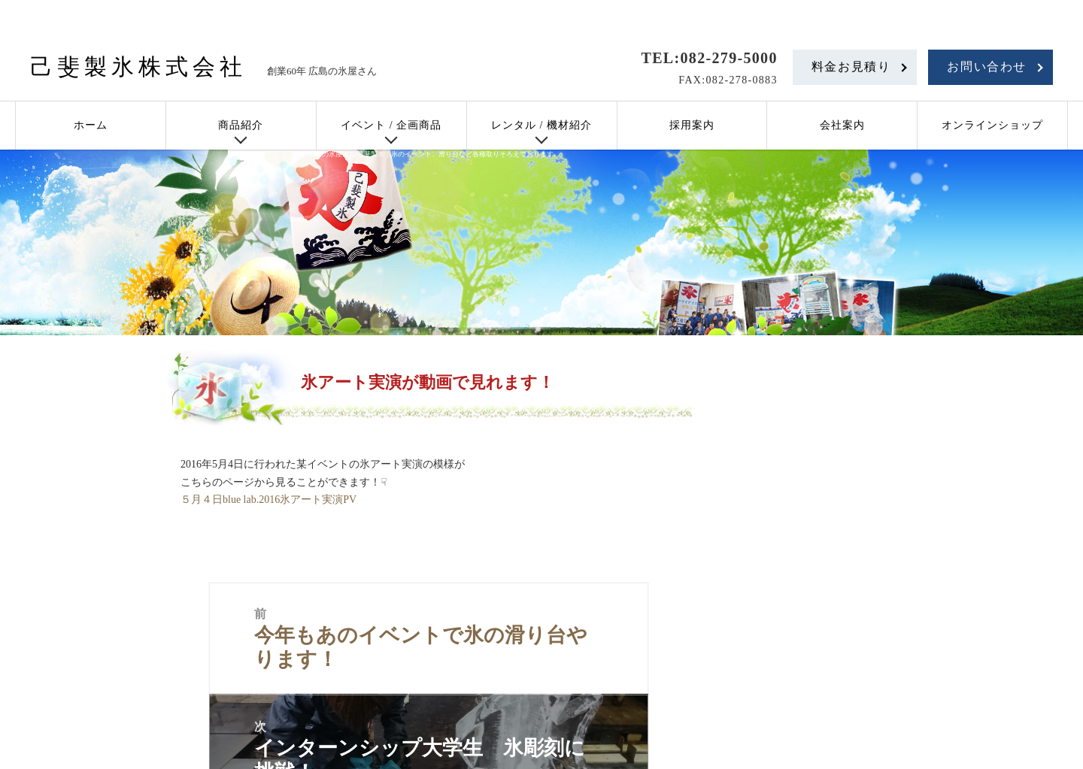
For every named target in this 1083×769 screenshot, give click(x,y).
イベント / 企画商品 (391, 125)
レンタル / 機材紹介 (541, 125)
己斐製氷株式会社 (138, 66)
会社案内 (842, 125)
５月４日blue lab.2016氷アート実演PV (268, 499)
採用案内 (691, 125)
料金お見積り (851, 66)
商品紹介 (240, 125)
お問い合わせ (987, 66)
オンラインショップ (992, 125)
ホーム (91, 125)
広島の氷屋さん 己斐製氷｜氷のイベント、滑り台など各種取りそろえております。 (434, 154)
